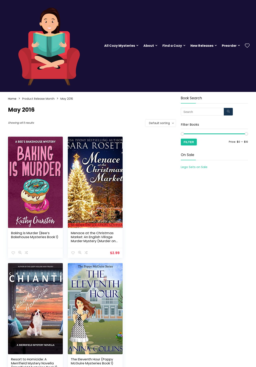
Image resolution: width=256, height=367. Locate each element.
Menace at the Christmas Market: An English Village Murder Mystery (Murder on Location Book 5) (91, 235)
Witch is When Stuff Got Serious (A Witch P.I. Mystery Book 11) (91, 355)
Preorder (229, 45)
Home (12, 99)
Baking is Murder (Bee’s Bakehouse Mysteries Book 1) (33, 233)
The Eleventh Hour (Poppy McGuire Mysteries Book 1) (32, 353)
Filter (189, 142)
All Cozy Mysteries (119, 45)
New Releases (201, 45)
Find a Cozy (172, 45)
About (148, 45)
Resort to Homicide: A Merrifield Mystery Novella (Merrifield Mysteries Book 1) (149, 233)
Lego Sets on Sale (194, 167)
